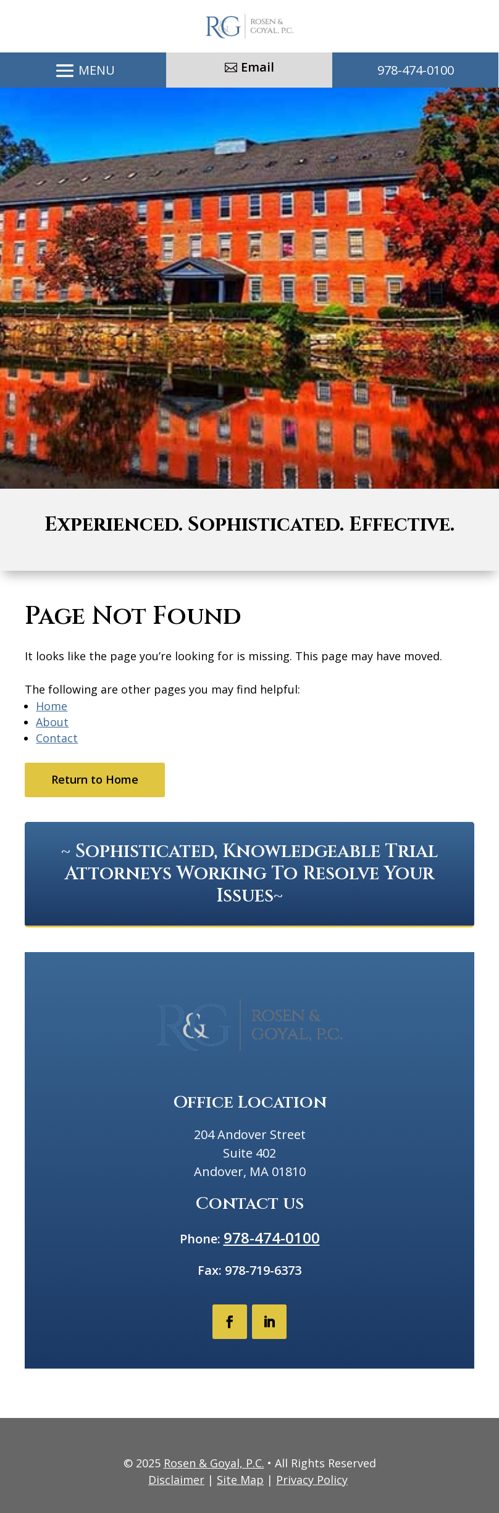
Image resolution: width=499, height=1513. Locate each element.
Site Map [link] (240, 1479)
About (52, 722)
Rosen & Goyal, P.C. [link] (214, 1463)
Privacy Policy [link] (312, 1479)
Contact (57, 738)
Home (51, 705)
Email (257, 67)
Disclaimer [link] (176, 1479)
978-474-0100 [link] (415, 70)
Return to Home (94, 779)
